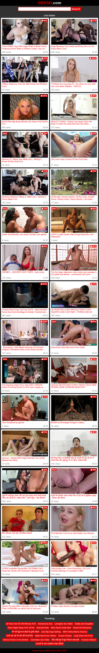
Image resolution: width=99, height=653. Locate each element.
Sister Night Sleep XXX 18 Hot (21, 628)
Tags (41, 651)
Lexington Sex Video (64, 624)
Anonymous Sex (45, 624)
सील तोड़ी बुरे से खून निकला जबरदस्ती (65, 640)
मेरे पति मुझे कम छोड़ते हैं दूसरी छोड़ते (25, 632)
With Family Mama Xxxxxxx (75, 632)
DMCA (49, 651)
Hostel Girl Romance (82, 628)
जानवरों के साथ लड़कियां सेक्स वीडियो (49, 644)
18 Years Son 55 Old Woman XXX (21, 624)
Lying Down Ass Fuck (83, 636)
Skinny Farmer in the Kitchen (15, 640)
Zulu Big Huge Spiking (51, 632)
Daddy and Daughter (84, 624)
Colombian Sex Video (39, 640)
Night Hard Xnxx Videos (45, 636)
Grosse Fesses (65, 636)
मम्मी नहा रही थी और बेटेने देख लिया (20, 636)
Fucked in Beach (88, 640)
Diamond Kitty (43, 628)
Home (35, 651)
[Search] (44, 9)
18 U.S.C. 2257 (60, 651)
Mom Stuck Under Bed (61, 628)
